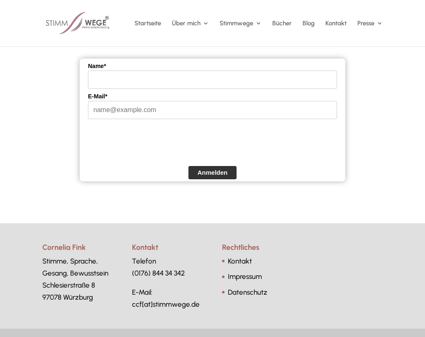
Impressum (245, 276)
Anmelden (213, 172)
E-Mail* (97, 96)
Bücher (282, 23)
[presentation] (151, 148)
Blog (309, 23)
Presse (365, 23)
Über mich (186, 23)
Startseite (147, 23)
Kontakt (336, 23)
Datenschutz (247, 292)
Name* (97, 66)
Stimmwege (236, 23)
